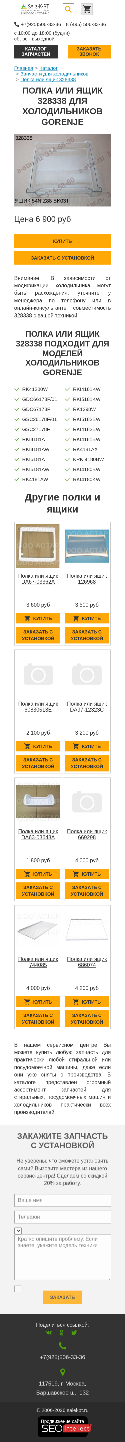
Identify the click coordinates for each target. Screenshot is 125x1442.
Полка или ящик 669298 (87, 834)
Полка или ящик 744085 (38, 962)
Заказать (62, 1295)
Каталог (48, 68)
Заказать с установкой (62, 258)
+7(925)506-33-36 (41, 24)
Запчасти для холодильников (54, 74)
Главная (23, 68)
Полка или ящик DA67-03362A (38, 579)
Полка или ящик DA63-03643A (38, 834)
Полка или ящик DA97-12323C (87, 707)
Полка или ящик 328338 (48, 79)
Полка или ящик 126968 (87, 579)
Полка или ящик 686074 (87, 962)
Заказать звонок (89, 51)
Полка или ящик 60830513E (38, 707)
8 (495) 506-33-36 (86, 24)
